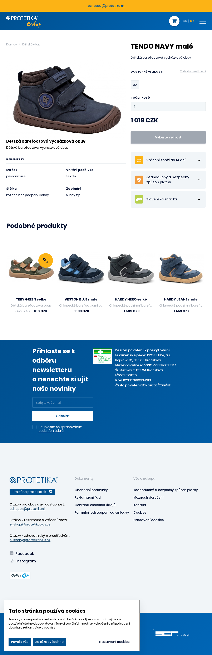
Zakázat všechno (49, 642)
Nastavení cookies (148, 520)
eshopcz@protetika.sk (106, 6)
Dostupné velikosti (168, 72)
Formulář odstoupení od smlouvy (102, 512)
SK (185, 21)
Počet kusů (140, 97)
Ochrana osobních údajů (95, 505)
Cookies (139, 512)
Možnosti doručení (148, 497)
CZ (192, 21)
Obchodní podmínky (91, 490)
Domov (11, 44)
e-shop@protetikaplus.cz (30, 524)
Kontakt (139, 505)
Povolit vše (20, 642)
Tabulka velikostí (193, 71)
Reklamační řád (88, 497)
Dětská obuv (31, 44)
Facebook (22, 553)
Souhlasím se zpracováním (60, 429)
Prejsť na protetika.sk (32, 491)
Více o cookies (45, 627)
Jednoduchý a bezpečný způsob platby (165, 490)
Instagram (23, 561)
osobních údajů (51, 430)
